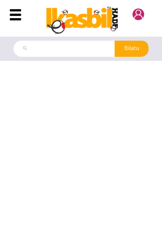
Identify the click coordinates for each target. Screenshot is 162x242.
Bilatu (131, 48)
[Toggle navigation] (15, 15)
